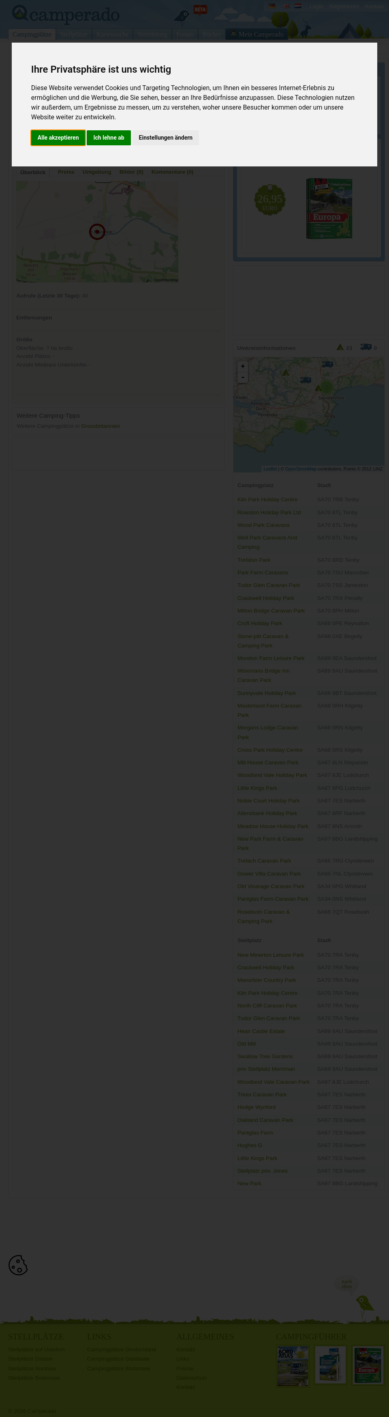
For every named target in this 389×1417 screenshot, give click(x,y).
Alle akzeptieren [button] (58, 137)
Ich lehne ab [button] (108, 137)
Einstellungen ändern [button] (166, 137)
